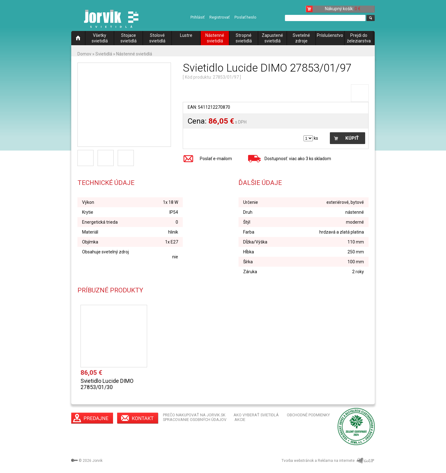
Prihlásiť (197, 17)
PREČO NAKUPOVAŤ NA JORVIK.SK (194, 415)
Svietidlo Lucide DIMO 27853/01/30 (107, 384)
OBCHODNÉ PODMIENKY (308, 415)
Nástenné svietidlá (214, 38)
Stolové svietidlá (157, 38)
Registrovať (219, 17)
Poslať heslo (245, 17)
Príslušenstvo (330, 35)
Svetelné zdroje (301, 38)
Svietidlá (103, 53)
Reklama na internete (336, 460)
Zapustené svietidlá (272, 38)
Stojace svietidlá (128, 38)
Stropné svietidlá (244, 38)
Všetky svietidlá (100, 38)
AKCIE (239, 419)
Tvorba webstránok (298, 460)
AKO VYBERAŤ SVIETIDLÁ (256, 415)
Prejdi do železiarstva (359, 38)
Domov (84, 53)
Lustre (186, 35)
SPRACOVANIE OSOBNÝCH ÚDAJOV (194, 419)
